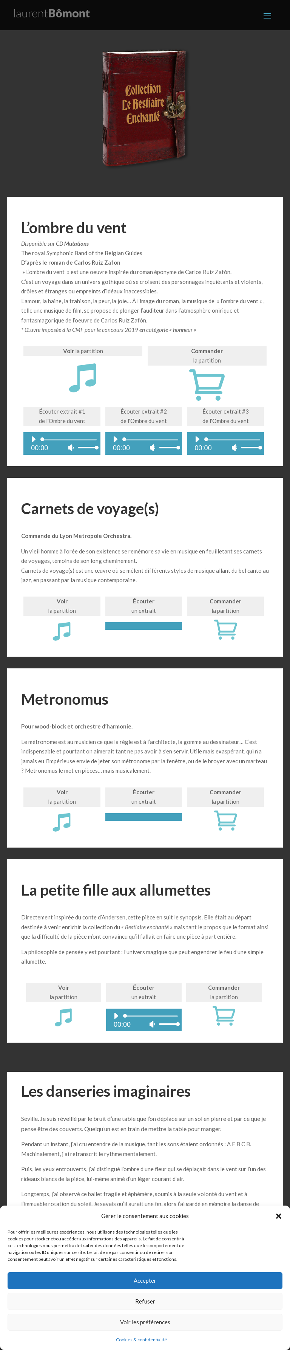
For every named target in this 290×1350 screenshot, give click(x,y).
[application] (62, 443)
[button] (278, 1216)
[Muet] (71, 448)
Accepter (145, 1280)
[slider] (70, 440)
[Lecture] (33, 440)
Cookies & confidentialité (141, 1339)
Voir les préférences (145, 1322)
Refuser (145, 1301)
